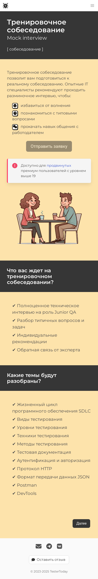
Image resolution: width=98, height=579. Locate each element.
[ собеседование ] (25, 49)
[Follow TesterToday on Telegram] (49, 546)
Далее (81, 523)
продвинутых (59, 165)
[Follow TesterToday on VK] (59, 546)
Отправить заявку (49, 146)
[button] (92, 5)
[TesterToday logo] (5, 5)
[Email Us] (38, 546)
